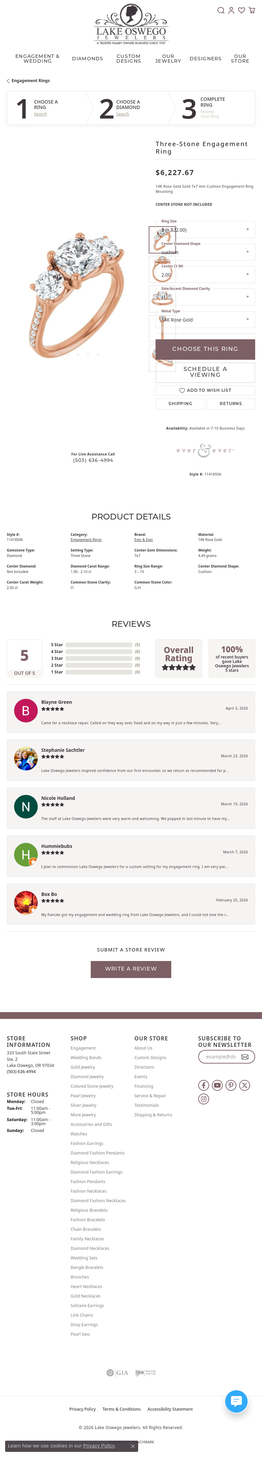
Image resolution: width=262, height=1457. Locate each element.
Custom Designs (150, 1057)
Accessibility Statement (170, 1409)
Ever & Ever (143, 539)
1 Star (57, 672)
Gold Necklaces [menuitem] (85, 1296)
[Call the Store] (21, 1071)
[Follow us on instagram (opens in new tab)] (203, 1099)
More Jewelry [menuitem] (83, 1115)
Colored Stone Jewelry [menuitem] (92, 1086)
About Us (143, 1048)
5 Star (57, 645)
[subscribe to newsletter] (245, 1057)
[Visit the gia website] (117, 1373)
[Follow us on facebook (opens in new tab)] (203, 1085)
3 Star (57, 658)
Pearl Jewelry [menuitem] (83, 1096)
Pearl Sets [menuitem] (80, 1334)
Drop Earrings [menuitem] (84, 1325)
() (137, 645)
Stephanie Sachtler (63, 750)
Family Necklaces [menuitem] (87, 1239)
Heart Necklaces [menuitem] (86, 1286)
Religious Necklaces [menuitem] (90, 1162)
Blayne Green (56, 702)
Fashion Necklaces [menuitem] (88, 1191)
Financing (144, 1086)
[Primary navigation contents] (131, 57)
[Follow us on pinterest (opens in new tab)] (230, 1085)
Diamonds (88, 59)
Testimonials (146, 1105)
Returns (231, 404)
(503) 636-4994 (93, 461)
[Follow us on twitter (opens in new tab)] (244, 1085)
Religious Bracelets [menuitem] (89, 1210)
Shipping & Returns (153, 1115)
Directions (144, 1067)
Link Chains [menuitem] (82, 1315)
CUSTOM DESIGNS (128, 59)
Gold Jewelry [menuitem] (83, 1067)
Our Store (240, 59)
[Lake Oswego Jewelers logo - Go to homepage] (131, 24)
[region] (78, 299)
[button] (221, 10)
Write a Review (131, 969)
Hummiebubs (56, 846)
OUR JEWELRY (168, 59)
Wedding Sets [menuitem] (84, 1258)
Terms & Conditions (122, 1409)
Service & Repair (150, 1096)
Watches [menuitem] (79, 1134)
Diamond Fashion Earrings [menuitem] (96, 1172)
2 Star (57, 665)
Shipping (180, 404)
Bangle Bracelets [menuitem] (87, 1267)
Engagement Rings (31, 80)
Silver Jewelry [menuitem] (83, 1105)
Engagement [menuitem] (83, 1048)
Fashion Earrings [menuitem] (87, 1143)
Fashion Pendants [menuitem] (88, 1181)
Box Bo (49, 894)
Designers (206, 59)
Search (40, 114)
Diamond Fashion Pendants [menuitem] (98, 1153)
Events (140, 1077)
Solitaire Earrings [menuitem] (87, 1305)
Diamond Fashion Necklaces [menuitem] (98, 1201)
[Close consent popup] (133, 1446)
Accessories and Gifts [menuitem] (91, 1124)
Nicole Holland (58, 798)
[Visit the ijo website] (145, 1373)
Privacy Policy (82, 1409)
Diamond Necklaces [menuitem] (90, 1248)
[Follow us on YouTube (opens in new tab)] (217, 1085)
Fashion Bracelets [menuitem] (88, 1220)
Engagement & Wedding (37, 59)
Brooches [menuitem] (80, 1277)
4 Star (57, 651)
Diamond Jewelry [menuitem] (87, 1077)
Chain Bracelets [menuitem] (86, 1229)
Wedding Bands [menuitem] (86, 1057)
